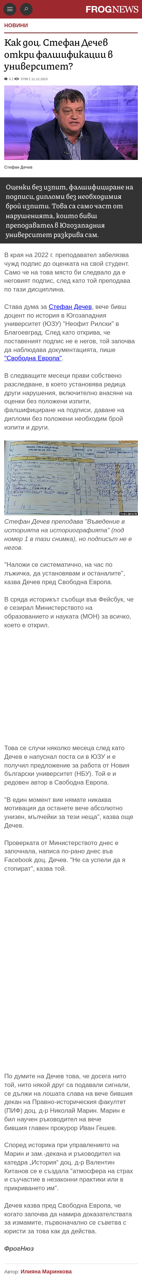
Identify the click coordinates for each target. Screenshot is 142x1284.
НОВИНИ (16, 25)
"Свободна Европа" (33, 358)
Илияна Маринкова (46, 1271)
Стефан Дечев (70, 306)
